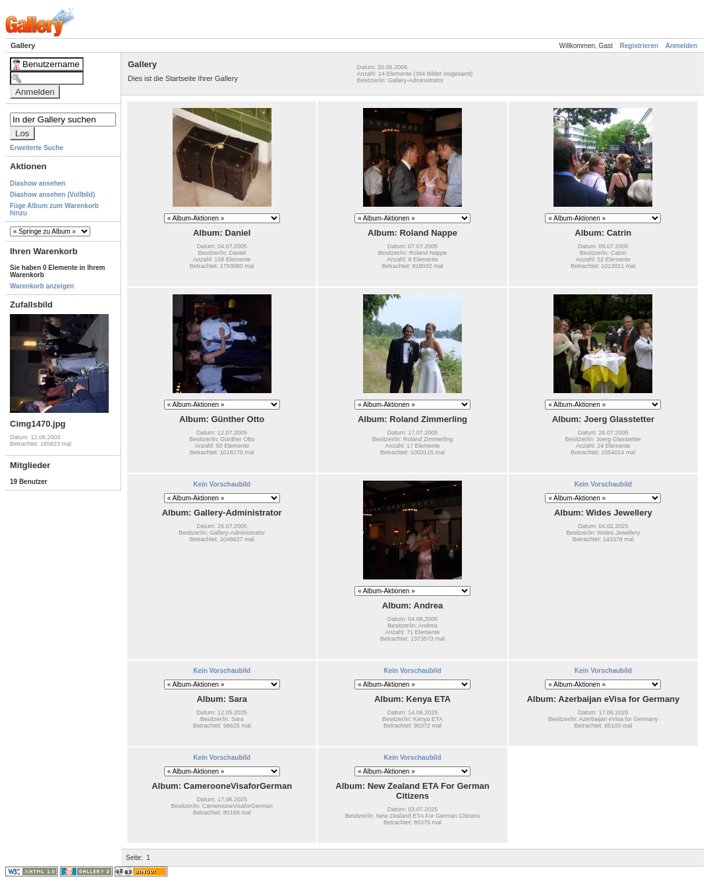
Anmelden (681, 45)
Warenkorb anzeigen (42, 286)
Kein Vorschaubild (221, 484)
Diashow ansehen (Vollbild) (52, 194)
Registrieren (639, 45)
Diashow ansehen (37, 183)
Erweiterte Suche (36, 147)
